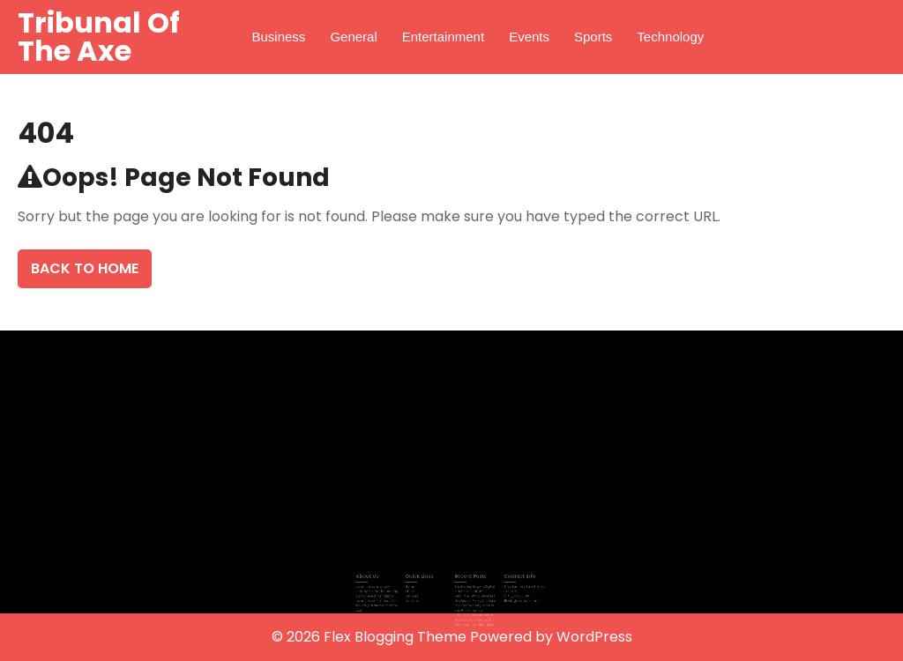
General (353, 36)
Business (279, 36)
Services (416, 594)
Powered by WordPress (551, 637)
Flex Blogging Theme (397, 637)
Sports (593, 36)
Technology (670, 36)
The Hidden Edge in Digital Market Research (471, 588)
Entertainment (443, 36)
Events (529, 36)
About (415, 590)
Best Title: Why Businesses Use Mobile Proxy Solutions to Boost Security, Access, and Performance (472, 600)
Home (415, 586)
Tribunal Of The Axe (99, 37)
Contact (416, 599)
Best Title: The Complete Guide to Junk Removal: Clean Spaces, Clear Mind (471, 615)
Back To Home (84, 268)
